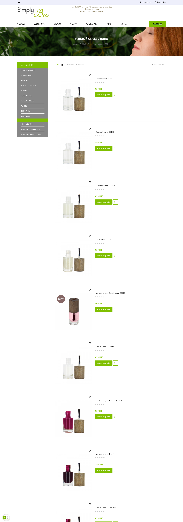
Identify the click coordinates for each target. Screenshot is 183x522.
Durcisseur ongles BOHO (105, 188)
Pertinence (81, 65)
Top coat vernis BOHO (104, 133)
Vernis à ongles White (104, 353)
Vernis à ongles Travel (104, 463)
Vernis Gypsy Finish (102, 243)
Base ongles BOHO (103, 78)
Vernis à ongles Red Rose (105, 517)
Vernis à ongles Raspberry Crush (108, 408)
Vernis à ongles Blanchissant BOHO (109, 298)
